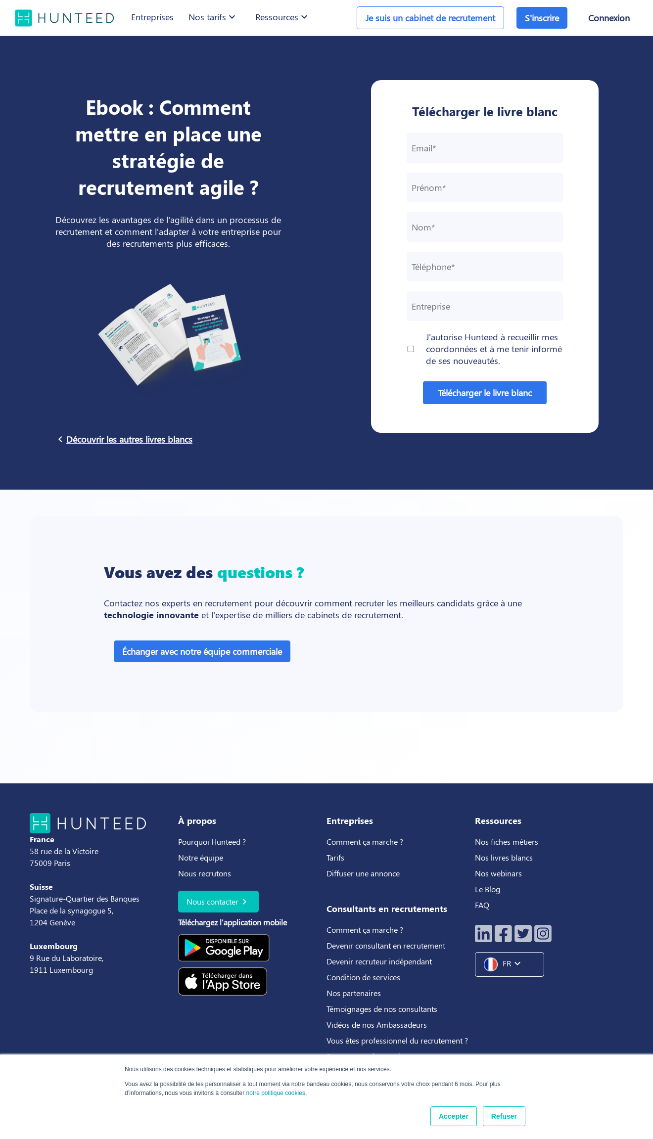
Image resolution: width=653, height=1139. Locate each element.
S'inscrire (542, 18)
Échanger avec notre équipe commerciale (202, 651)
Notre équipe (200, 857)
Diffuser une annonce (363, 873)
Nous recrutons (204, 873)
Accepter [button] (453, 1116)
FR (506, 964)
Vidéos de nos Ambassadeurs (376, 1024)
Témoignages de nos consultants (381, 1008)
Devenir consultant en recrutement (385, 945)
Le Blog (488, 889)
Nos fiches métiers (506, 841)
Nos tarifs (213, 17)
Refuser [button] (504, 1116)
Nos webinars (498, 873)
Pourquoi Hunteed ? (212, 841)
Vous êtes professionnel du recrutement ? (397, 1040)
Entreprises (152, 17)
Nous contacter (218, 902)
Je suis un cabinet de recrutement (430, 18)
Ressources (282, 17)
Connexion (609, 18)
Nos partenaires (353, 993)
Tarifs (335, 857)
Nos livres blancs (505, 857)
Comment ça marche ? (364, 841)
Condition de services (363, 977)
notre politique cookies (275, 1093)
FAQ (482, 905)
